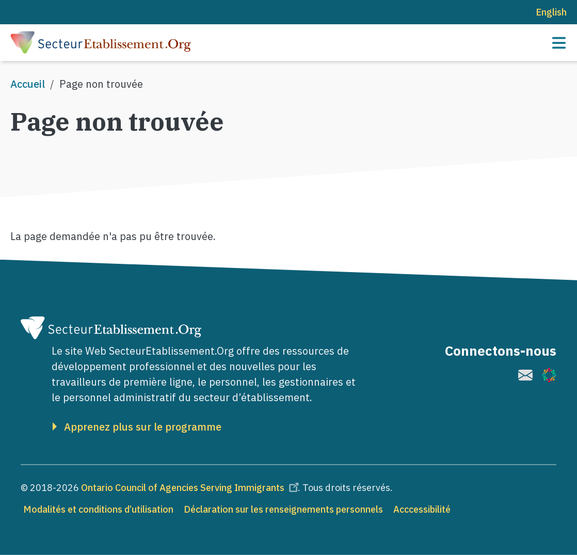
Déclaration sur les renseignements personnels (283, 509)
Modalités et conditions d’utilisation (98, 509)
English (551, 12)
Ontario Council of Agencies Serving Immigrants (191, 488)
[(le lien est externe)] (525, 375)
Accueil (27, 84)
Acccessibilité (422, 509)
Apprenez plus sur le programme (142, 427)
